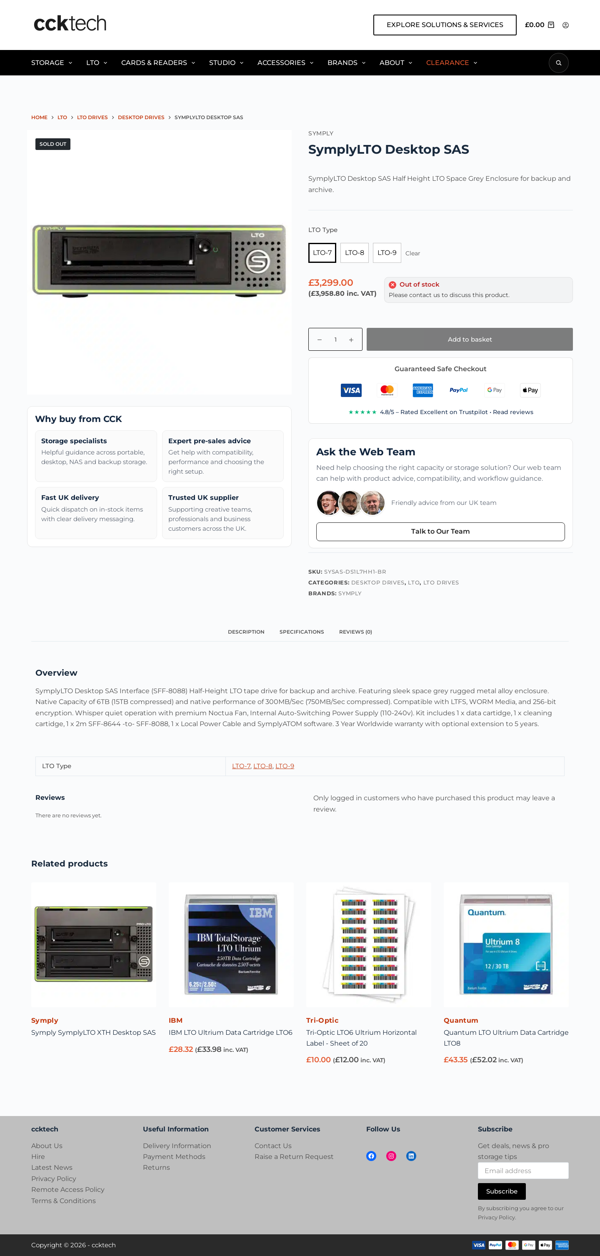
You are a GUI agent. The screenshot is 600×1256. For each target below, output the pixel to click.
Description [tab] (246, 632)
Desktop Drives (378, 582)
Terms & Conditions (63, 1201)
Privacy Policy (53, 1179)
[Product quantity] (335, 339)
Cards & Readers (159, 63)
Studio (227, 63)
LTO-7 (322, 253)
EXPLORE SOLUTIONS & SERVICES (445, 25)
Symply (350, 593)
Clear (412, 253)
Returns (156, 1167)
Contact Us (273, 1146)
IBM (175, 1020)
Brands (348, 63)
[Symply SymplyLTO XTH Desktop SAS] (93, 944)
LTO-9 (387, 253)
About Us (46, 1146)
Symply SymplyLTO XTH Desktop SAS (93, 1032)
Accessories (287, 63)
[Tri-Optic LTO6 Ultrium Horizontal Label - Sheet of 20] (368, 944)
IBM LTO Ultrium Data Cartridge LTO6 (230, 1032)
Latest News (51, 1167)
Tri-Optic (322, 1020)
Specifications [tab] (302, 632)
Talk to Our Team (440, 531)
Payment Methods (174, 1157)
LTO (98, 63)
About (397, 63)
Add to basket (470, 339)
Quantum (461, 1020)
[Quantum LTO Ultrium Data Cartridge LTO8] (506, 944)
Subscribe (502, 1191)
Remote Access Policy (68, 1190)
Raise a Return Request (294, 1157)
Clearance (453, 63)
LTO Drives (441, 582)
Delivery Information (177, 1146)
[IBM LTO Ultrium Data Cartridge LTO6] (231, 944)
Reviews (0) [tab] (355, 632)
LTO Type (323, 230)
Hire (38, 1157)
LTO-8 (354, 253)
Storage (53, 63)
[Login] (565, 25)
